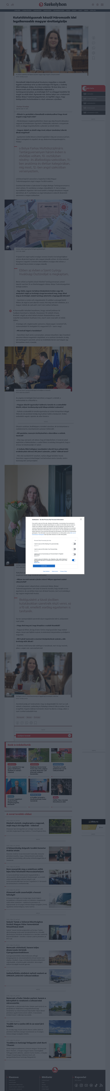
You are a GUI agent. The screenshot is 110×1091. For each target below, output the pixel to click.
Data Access (55, 571)
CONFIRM (44, 566)
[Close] (81, 519)
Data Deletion (46, 571)
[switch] (74, 544)
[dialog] (55, 545)
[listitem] (55, 540)
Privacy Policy (63, 571)
